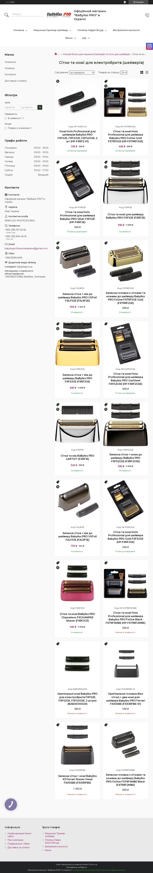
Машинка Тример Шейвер (50, 30)
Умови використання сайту (19, 835)
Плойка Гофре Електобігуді (53, 841)
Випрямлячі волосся (126, 30)
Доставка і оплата (16, 80)
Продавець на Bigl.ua (76, 867)
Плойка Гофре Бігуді (90, 30)
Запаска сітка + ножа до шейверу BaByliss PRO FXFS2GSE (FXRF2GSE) (125, 458)
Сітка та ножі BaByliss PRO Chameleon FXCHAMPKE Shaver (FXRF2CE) (77, 617)
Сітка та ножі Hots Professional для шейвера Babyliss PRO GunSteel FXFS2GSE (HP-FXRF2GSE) (125, 378)
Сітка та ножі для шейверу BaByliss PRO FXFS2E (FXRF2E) (125, 216)
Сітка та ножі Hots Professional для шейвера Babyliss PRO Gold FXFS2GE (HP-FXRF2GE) (125, 537)
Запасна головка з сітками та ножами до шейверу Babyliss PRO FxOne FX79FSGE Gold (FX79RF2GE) (125, 298)
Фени (69, 37)
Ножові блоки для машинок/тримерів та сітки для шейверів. (96, 54)
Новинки (10, 61)
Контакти (10, 74)
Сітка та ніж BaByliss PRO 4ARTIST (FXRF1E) (77, 457)
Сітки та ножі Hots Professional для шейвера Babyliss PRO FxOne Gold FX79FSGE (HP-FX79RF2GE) (125, 136)
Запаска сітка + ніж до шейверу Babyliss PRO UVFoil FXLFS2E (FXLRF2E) (77, 297)
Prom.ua (93, 864)
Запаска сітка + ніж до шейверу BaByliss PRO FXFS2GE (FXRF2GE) (77, 378)
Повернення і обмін (18, 843)
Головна (18, 30)
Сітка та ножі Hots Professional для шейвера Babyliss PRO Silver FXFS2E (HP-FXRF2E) (77, 217)
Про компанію (15, 840)
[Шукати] (6, 15)
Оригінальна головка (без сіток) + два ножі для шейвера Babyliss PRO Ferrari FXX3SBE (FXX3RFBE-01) (125, 698)
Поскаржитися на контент (84, 870)
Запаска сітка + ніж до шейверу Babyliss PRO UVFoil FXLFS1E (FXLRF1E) (77, 536)
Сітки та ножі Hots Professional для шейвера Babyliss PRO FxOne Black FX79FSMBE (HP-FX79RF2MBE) (125, 617)
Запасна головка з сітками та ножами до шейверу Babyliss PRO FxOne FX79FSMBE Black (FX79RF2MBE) (125, 779)
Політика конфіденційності (112, 870)
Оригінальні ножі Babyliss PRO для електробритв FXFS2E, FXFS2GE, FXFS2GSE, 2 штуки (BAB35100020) (77, 698)
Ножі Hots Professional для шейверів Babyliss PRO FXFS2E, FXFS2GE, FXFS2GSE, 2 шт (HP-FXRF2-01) (77, 136)
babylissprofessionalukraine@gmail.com (26, 248)
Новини (10, 68)
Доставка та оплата (18, 847)
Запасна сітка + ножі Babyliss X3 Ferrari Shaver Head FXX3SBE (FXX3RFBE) (77, 779)
